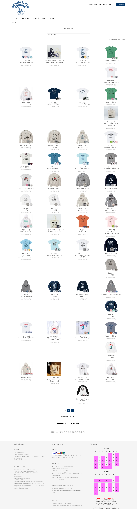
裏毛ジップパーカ (54, 305)
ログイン (108, 4)
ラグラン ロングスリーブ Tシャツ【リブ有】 (54, 330)
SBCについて (26, 18)
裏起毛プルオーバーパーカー (111, 238)
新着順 (123, 39)
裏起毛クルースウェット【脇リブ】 (54, 261)
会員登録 (101, 4)
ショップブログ (54, 473)
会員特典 (36, 18)
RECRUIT (91, 476)
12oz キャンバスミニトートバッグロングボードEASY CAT (111, 193)
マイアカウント (93, 4)
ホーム (14, 473)
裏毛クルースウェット (83, 104)
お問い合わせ (16, 488)
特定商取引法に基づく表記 (19, 481)
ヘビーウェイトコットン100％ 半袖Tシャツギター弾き (26, 239)
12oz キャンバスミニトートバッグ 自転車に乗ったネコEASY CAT (54, 61)
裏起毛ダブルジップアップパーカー (83, 260)
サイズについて (92, 473)
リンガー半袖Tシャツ (83, 127)
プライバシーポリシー (18, 485)
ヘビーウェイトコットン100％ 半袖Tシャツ (26, 61)
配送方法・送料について (18, 478)
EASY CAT (14, 22)
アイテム (16, 18)
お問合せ (52, 18)
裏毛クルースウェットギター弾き (111, 105)
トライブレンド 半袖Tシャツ (26, 214)
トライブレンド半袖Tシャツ (111, 60)
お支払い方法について (18, 476)
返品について (16, 483)
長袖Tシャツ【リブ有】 (82, 171)
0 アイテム (120, 4)
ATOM (55, 485)
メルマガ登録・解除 (55, 483)
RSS (52, 485)
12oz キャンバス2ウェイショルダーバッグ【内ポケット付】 (54, 105)
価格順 (118, 39)
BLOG (44, 18)
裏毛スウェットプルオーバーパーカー (54, 83)
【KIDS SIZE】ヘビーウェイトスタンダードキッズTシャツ (54, 215)
